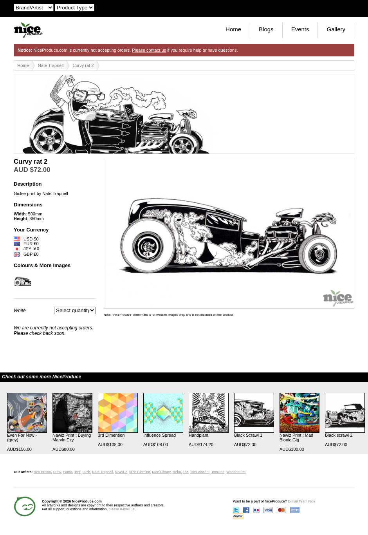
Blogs (266, 29)
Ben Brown (42, 472)
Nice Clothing (139, 472)
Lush (86, 472)
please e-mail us (122, 509)
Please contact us (149, 50)
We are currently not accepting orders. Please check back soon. (53, 330)
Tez (185, 472)
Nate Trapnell (50, 65)
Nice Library (161, 472)
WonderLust (235, 472)
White (20, 310)
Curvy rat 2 (83, 65)
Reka (177, 472)
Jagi (77, 472)
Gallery (336, 29)
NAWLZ (121, 472)
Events (300, 29)
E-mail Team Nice (301, 501)
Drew (57, 472)
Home (233, 29)
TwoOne (218, 472)
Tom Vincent (199, 472)
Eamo (67, 472)
